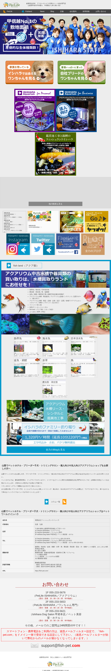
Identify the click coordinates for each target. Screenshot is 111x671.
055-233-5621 (78, 525)
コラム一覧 (55, 484)
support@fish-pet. (60, 628)
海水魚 (38, 290)
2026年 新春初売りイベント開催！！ (17, 224)
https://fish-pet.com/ (41, 553)
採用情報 (86, 11)
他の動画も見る (55, 204)
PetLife (9, 11)
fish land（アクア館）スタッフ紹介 (41, 309)
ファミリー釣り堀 (35, 305)
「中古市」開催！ (12, 221)
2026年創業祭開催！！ (14, 214)
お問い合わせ (101, 11)
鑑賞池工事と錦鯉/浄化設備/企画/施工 (51, 294)
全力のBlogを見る (54, 432)
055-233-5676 (65, 521)
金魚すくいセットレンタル (38, 307)
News (42, 11)
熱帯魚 (31, 290)
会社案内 (73, 11)
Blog (52, 11)
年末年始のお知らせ (13, 227)
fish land (26, 265)
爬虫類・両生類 (34, 292)
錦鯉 (35, 294)
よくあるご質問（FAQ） (37, 312)
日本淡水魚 (45, 290)
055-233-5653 (67, 523)
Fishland (28, 11)
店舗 (62, 11)
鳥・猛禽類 (45, 292)
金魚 (31, 294)
